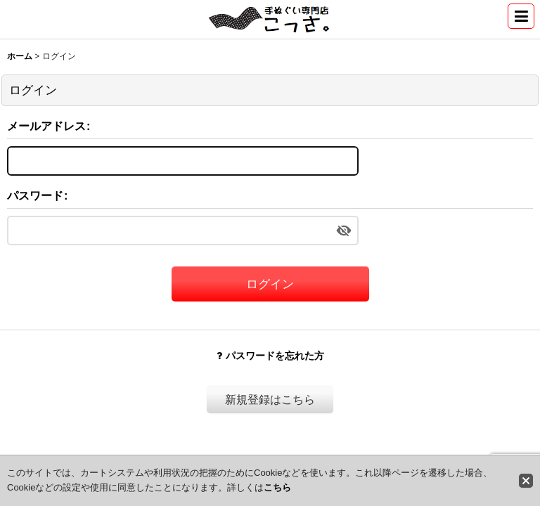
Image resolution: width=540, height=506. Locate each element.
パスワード (35, 195)
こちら (277, 487)
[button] (521, 16)
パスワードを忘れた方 (270, 355)
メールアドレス (46, 125)
